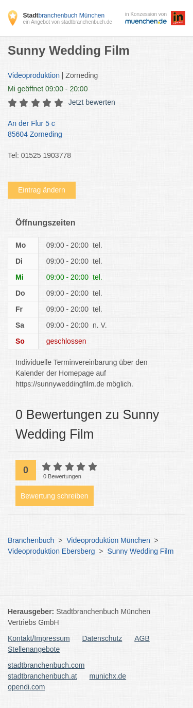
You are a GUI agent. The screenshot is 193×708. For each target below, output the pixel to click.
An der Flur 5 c (91, 129)
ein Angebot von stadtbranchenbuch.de (67, 22)
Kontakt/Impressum (39, 638)
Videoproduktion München (108, 540)
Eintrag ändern (41, 190)
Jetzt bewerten (91, 102)
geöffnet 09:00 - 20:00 (47, 89)
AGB (142, 638)
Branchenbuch (31, 540)
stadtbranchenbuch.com (46, 665)
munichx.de (108, 676)
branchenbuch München (63, 15)
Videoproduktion (34, 75)
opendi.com (26, 687)
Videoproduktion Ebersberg (51, 551)
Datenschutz (102, 638)
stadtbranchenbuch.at (42, 676)
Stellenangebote (34, 649)
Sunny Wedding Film (140, 551)
